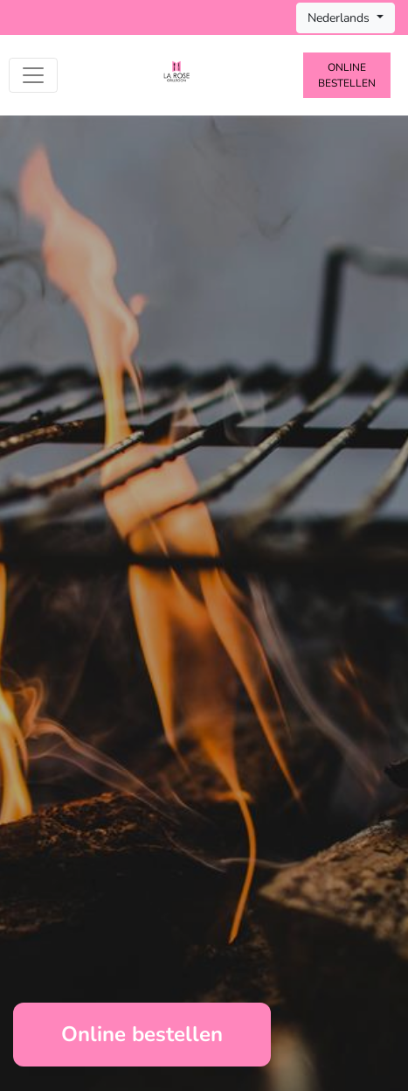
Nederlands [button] (340, 18)
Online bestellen (347, 75)
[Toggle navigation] (33, 75)
